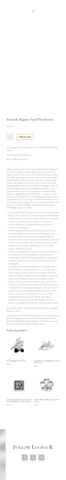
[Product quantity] (10, 137)
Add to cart (25, 136)
